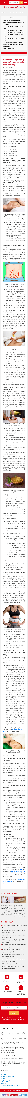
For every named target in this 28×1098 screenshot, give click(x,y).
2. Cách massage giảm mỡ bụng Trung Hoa (13, 30)
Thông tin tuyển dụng (8, 1076)
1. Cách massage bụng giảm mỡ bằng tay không (13, 27)
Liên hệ (3, 1083)
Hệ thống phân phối (7, 1081)
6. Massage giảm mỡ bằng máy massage (13, 42)
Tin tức (3, 1074)
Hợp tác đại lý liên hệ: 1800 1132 (11, 1085)
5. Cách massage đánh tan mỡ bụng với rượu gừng (14, 39)
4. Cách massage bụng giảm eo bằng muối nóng (13, 35)
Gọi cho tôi (14, 1013)
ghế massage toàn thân (18, 871)
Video (3, 1078)
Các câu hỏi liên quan (8, 48)
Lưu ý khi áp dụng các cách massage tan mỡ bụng (13, 45)
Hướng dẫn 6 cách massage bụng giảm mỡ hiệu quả (13, 23)
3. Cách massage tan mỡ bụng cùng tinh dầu (14, 32)
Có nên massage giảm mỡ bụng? (12, 20)
